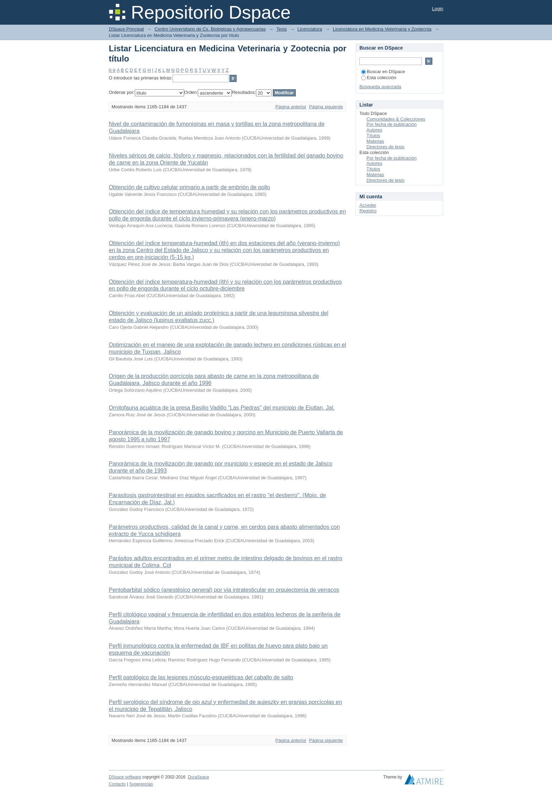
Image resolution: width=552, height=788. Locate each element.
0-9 (112, 70)
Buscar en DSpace (383, 71)
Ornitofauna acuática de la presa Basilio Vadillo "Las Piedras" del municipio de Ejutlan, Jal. (222, 408)
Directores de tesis (385, 146)
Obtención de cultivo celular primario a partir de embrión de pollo (189, 187)
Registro (367, 210)
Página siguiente (326, 106)
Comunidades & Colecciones (395, 119)
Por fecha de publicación (391, 124)
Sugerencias (141, 784)
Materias (375, 141)
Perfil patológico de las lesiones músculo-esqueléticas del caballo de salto (201, 677)
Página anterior (290, 106)
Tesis (281, 29)
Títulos (373, 135)
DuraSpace (198, 777)
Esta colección (378, 77)
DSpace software (125, 777)
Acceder (367, 205)
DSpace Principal (126, 29)
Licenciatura (309, 29)
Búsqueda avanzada (380, 86)
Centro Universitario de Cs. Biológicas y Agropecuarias (210, 29)
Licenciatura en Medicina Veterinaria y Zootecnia (382, 29)
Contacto (117, 784)
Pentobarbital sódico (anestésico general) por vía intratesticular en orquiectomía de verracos (224, 590)
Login (437, 8)
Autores (374, 130)
